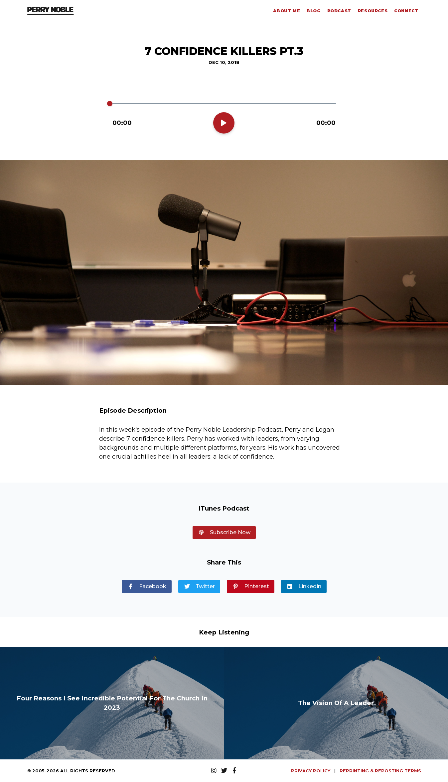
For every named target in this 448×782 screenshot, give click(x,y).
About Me (286, 10)
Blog (313, 10)
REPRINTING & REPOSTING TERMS (380, 770)
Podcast (339, 10)
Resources (372, 10)
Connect (406, 10)
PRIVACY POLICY (311, 770)
